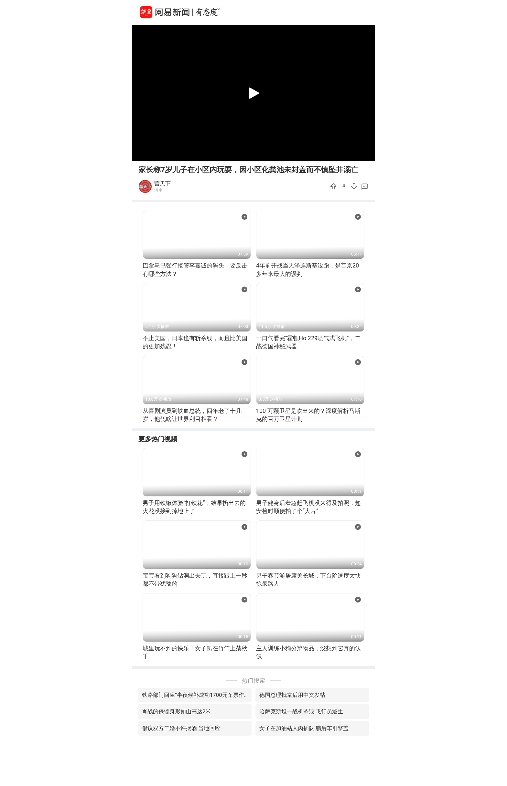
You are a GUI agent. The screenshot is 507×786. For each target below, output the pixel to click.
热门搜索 (253, 680)
